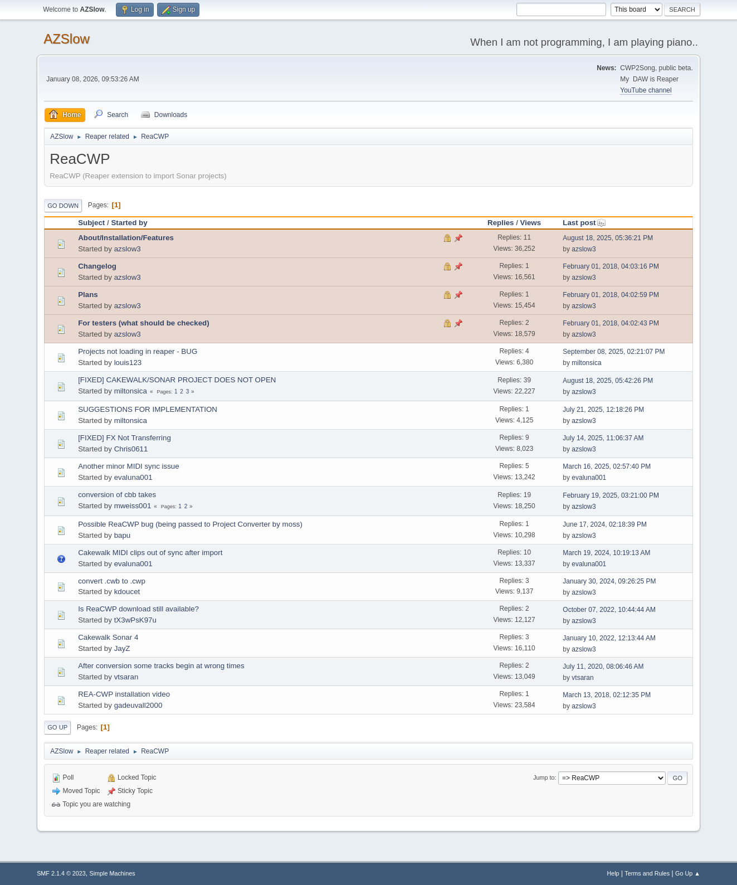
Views (530, 222)
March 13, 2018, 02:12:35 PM (607, 695)
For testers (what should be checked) (143, 323)
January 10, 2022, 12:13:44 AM (609, 638)
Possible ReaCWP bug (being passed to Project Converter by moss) (190, 524)
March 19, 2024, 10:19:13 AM (606, 553)
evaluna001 (133, 477)
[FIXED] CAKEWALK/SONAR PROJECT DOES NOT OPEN (177, 380)
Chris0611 (131, 449)
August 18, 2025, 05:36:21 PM (608, 238)
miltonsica (586, 363)
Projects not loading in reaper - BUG (137, 351)
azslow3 (127, 249)
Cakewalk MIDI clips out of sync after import (150, 552)
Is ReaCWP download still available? (138, 609)
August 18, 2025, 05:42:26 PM (608, 381)
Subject (91, 222)
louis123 (128, 362)
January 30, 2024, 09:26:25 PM (609, 581)
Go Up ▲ (687, 873)
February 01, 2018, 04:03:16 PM (611, 266)
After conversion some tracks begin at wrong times (161, 666)
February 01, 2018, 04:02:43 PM (611, 323)
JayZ (122, 648)
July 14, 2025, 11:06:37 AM (603, 438)
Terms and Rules (647, 873)
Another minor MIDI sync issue (128, 466)
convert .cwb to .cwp (111, 581)
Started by (129, 222)
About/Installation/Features (126, 238)
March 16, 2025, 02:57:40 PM (607, 466)
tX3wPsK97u (135, 620)
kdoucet (127, 591)
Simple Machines (112, 873)
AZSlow (66, 38)
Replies (500, 222)
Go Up (57, 727)
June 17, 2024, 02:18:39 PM (605, 524)
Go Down (63, 205)
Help (613, 873)
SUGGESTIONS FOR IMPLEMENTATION (147, 409)
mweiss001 (133, 506)
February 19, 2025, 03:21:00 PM (611, 495)
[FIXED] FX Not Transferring (124, 438)
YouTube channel (645, 90)
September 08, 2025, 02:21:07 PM (614, 352)
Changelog (97, 266)
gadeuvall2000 (138, 705)
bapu (122, 535)
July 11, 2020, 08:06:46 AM (603, 666)
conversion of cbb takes (117, 494)
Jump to (543, 777)
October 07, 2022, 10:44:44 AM (609, 610)
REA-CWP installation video (124, 694)
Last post (584, 222)
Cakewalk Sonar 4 (108, 637)
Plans (88, 294)
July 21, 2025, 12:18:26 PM (603, 410)
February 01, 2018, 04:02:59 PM (611, 295)
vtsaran (126, 677)
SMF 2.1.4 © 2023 (61, 873)
